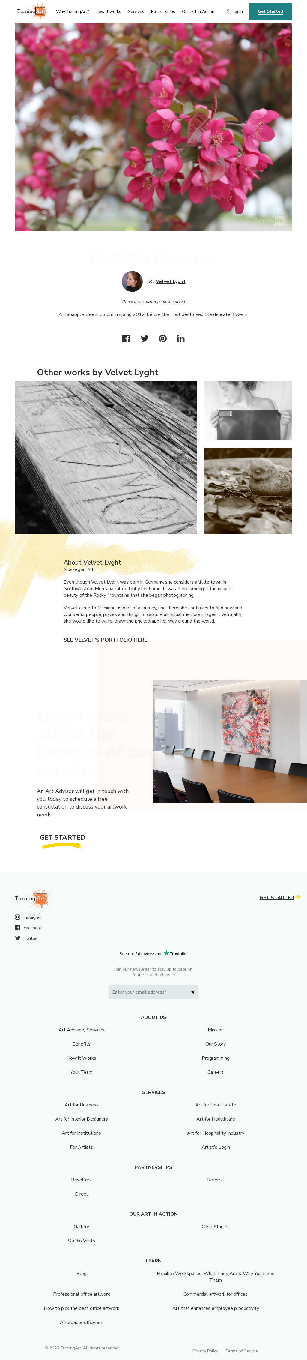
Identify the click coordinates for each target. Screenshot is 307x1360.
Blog (81, 1273)
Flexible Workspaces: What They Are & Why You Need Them (216, 1276)
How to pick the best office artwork (81, 1308)
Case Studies (216, 1226)
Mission (216, 1030)
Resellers (81, 1180)
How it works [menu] (108, 11)
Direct (81, 1194)
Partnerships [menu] (163, 11)
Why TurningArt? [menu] (72, 11)
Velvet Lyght (171, 281)
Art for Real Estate (215, 1105)
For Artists (81, 1147)
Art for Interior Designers (81, 1119)
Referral (215, 1180)
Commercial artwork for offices (215, 1294)
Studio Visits (81, 1241)
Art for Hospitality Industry (215, 1133)
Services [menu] (136, 11)
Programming (216, 1058)
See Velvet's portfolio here (105, 640)
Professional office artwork (81, 1294)
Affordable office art (81, 1322)
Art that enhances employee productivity (215, 1308)
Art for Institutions (81, 1133)
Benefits (81, 1044)
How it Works (81, 1058)
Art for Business (81, 1105)
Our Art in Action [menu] (198, 11)
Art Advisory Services (81, 1030)
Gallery (81, 1226)
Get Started (270, 11)
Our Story (215, 1044)
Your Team (81, 1072)
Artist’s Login (215, 1147)
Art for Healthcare (215, 1119)
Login (238, 11)
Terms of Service (241, 1351)
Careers (215, 1072)
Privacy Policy (205, 1351)
